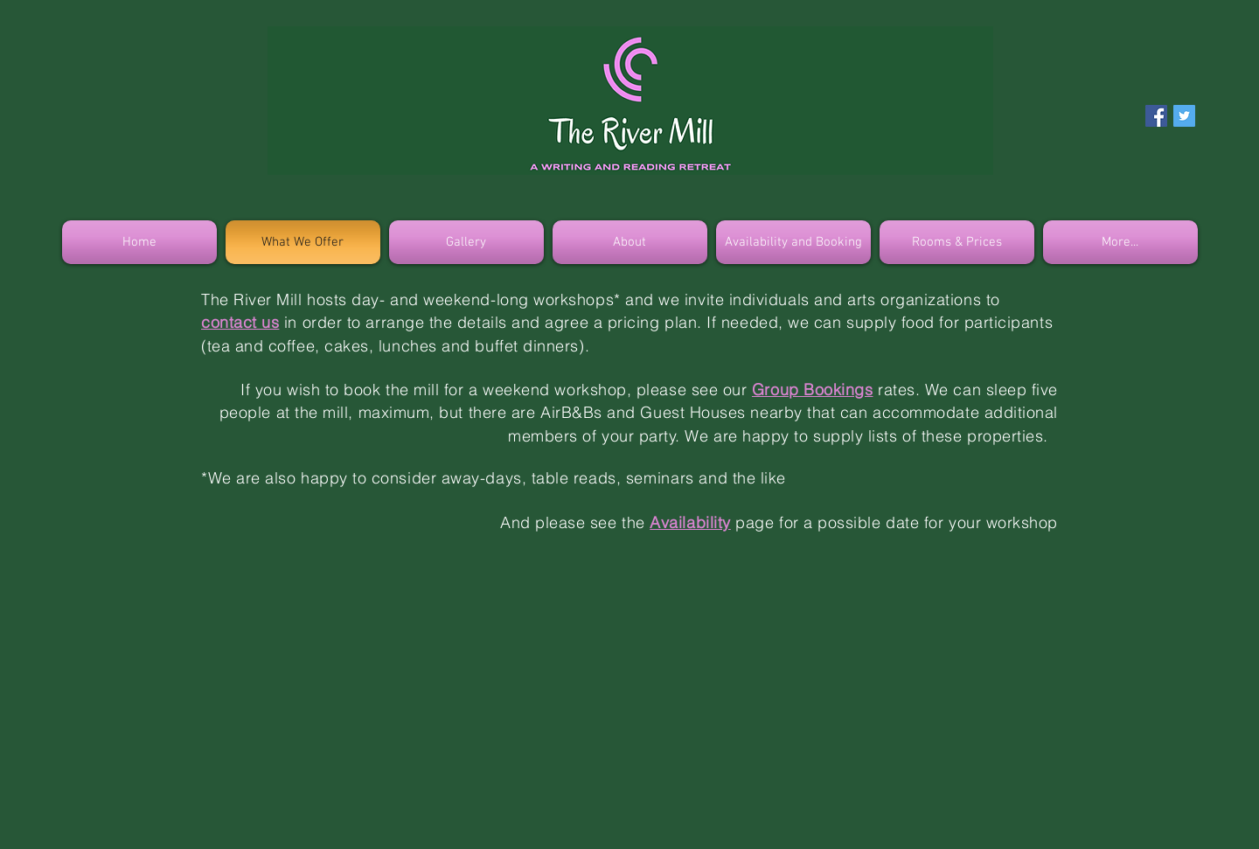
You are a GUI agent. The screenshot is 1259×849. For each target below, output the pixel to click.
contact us (240, 322)
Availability (690, 522)
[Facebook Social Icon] (1156, 116)
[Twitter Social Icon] (1184, 116)
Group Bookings (812, 389)
